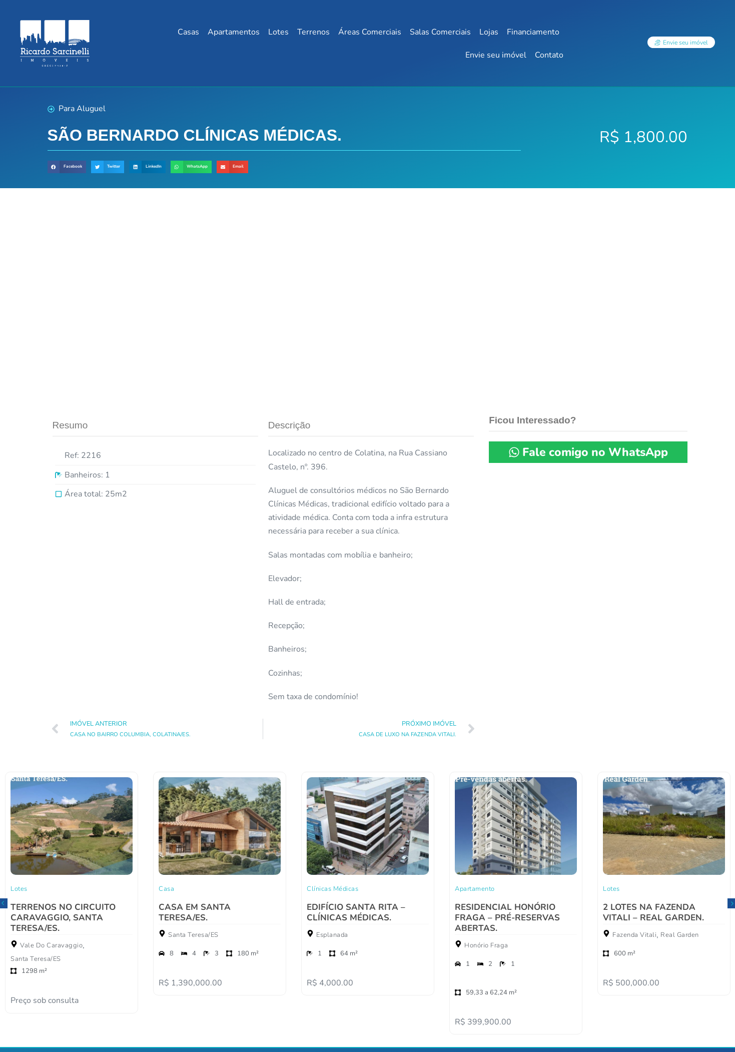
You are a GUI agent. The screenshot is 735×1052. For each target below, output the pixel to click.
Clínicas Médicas (332, 692)
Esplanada (332, 738)
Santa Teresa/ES (36, 762)
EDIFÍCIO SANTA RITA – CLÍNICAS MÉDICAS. (356, 716)
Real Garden (679, 738)
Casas (188, 32)
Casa (166, 692)
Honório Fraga (486, 749)
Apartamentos (234, 32)
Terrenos (313, 32)
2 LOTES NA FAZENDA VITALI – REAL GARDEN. (653, 716)
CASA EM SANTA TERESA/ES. (195, 716)
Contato (549, 55)
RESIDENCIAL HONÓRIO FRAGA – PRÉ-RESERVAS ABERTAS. (507, 721)
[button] (67, 167)
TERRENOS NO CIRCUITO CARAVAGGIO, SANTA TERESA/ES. (63, 721)
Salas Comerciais (440, 32)
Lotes (278, 32)
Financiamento (533, 32)
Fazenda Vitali (634, 738)
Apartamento (475, 692)
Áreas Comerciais (369, 32)
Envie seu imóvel (495, 55)
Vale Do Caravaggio (51, 749)
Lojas (488, 32)
